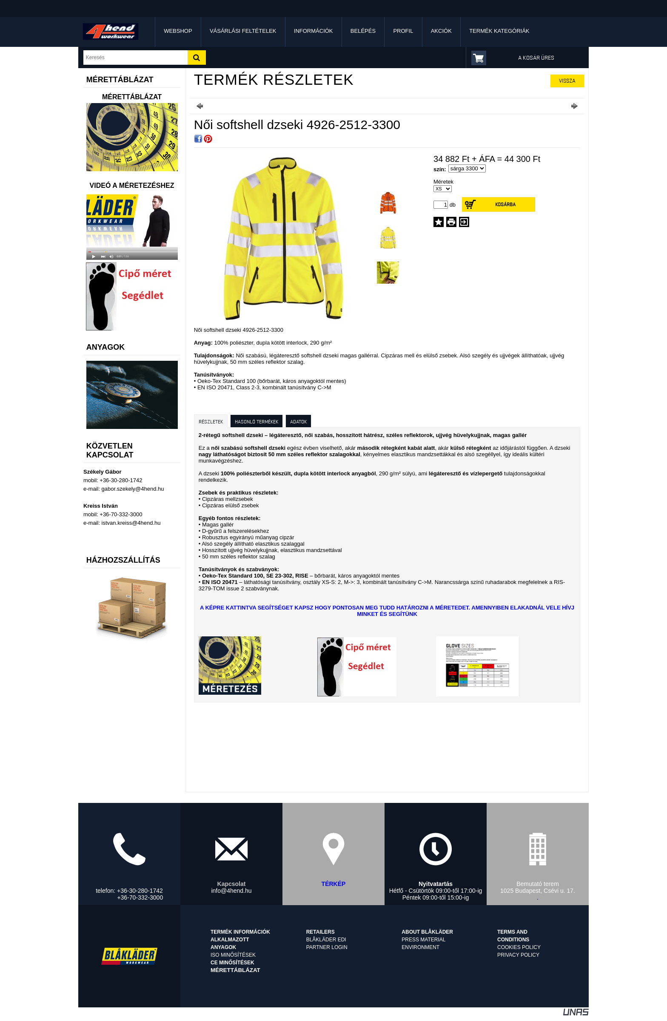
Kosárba (505, 204)
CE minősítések (232, 963)
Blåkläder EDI (326, 940)
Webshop (178, 31)
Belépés (363, 31)
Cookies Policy (519, 947)
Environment (420, 947)
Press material (423, 940)
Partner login (327, 947)
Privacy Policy (518, 955)
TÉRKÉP (334, 883)
